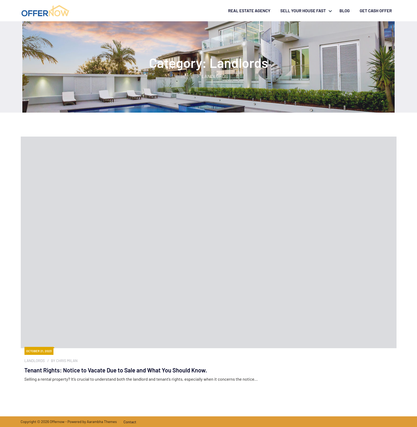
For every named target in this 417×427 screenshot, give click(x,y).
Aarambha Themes (102, 421)
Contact (129, 422)
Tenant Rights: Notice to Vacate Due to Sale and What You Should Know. (115, 370)
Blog (344, 10)
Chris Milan (67, 360)
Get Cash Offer (376, 10)
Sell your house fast (303, 10)
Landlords (34, 361)
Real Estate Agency (249, 10)
